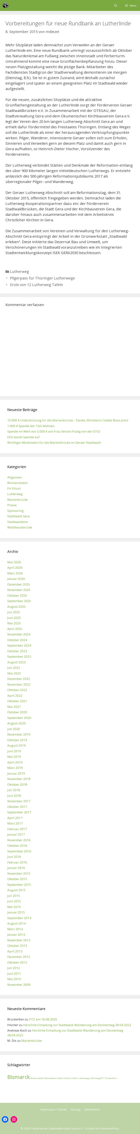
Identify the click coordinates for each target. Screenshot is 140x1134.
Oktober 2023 (17, 651)
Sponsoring (15, 511)
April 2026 (14, 567)
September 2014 (19, 918)
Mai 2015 (14, 907)
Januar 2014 (16, 934)
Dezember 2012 (18, 957)
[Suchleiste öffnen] (115, 5)
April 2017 (14, 818)
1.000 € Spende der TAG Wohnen (31, 426)
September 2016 (19, 851)
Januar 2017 (16, 834)
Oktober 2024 (17, 640)
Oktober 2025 (17, 595)
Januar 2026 (16, 579)
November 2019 (18, 734)
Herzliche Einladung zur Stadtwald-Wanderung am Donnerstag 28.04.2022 (77, 1025)
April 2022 (14, 695)
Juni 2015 (14, 901)
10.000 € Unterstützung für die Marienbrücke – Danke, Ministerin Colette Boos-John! (67, 420)
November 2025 (18, 590)
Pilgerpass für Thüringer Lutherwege (42, 278)
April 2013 (14, 951)
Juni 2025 (14, 618)
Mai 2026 (14, 562)
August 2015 (16, 890)
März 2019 (15, 768)
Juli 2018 (13, 790)
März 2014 (15, 929)
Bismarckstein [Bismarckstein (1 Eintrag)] (37, 1078)
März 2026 (15, 573)
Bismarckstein (17, 483)
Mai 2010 (14, 979)
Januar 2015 (16, 912)
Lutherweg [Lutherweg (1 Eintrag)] (83, 1078)
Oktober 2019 (17, 740)
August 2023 (16, 662)
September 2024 (19, 645)
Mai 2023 (14, 673)
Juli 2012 (13, 968)
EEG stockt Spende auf (23, 437)
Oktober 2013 (17, 946)
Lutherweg (19, 271)
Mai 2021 (14, 707)
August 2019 (16, 745)
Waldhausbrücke (19, 527)
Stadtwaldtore (17, 522)
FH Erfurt (14, 488)
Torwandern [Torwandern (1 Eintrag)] (111, 1078)
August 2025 (16, 606)
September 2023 (19, 656)
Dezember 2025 (18, 584)
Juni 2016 (14, 857)
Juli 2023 (13, 668)
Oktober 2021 (17, 701)
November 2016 (18, 840)
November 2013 (18, 940)
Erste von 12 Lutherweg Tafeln (36, 284)
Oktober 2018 (17, 784)
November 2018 (18, 779)
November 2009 (18, 985)
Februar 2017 (17, 829)
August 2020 (16, 723)
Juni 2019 (14, 751)
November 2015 (18, 873)
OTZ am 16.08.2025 (43, 1019)
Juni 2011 (14, 973)
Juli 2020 (13, 729)
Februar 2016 (17, 862)
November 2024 (18, 634)
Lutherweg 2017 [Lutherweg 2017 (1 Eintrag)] (96, 1078)
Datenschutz (92, 1109)
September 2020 (19, 718)
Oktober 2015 (17, 879)
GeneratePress (109, 1128)
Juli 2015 (13, 896)
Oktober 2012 (17, 962)
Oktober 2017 (17, 807)
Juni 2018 (14, 795)
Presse (12, 505)
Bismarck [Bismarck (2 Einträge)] (18, 1077)
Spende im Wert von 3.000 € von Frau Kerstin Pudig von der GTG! (53, 431)
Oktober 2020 (17, 712)
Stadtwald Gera (18, 516)
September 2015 (19, 884)
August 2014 (16, 923)
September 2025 (19, 601)
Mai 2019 (14, 756)
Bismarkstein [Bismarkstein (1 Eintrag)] (51, 1078)
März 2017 (15, 823)
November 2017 (18, 801)
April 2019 (14, 762)
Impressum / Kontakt (53, 1109)
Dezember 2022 (18, 679)
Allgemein (14, 477)
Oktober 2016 (17, 845)
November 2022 (18, 684)
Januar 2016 (16, 868)
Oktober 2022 (17, 690)
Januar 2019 (16, 773)
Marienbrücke (17, 499)
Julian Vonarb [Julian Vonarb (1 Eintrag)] (64, 1078)
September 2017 (19, 812)
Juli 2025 (13, 612)
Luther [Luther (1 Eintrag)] (74, 1078)
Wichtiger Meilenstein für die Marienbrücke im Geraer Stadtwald (54, 442)
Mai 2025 (14, 623)
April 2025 (14, 629)
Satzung (76, 1109)
